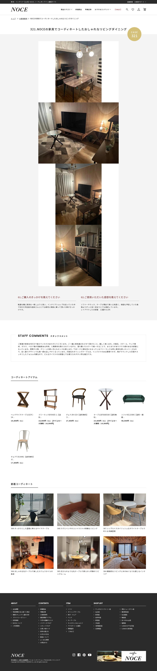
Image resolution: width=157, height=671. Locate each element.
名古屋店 (124, 615)
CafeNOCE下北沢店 (128, 626)
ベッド (70, 617)
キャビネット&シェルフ (75, 623)
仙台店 (97, 612)
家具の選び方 (44, 631)
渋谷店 (97, 623)
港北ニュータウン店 (128, 609)
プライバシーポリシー (20, 617)
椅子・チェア (72, 615)
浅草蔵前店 (98, 626)
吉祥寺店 (98, 617)
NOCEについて (17, 623)
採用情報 (15, 620)
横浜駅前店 (125, 612)
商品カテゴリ (65, 9)
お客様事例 (23, 19)
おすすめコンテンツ (102, 9)
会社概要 (15, 609)
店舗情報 (130, 2)
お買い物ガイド (45, 629)
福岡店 (124, 623)
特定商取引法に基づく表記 (21, 612)
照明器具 (70, 629)
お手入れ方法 (44, 634)
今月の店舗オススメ (46, 620)
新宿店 (97, 620)
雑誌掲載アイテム (45, 617)
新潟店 (97, 615)
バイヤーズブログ (45, 623)
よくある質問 (44, 640)
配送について (44, 637)
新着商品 (78, 9)
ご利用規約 (16, 626)
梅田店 (124, 617)
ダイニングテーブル (74, 612)
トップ (13, 19)
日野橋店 (98, 629)
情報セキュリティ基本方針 (21, 615)
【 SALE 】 (118, 9)
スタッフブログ (45, 626)
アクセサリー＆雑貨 (74, 626)
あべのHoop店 (126, 620)
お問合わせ (43, 642)
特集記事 (88, 9)
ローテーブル (72, 620)
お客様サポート (139, 2)
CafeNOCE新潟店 (127, 629)
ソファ (70, 609)
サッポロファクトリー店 (103, 609)
